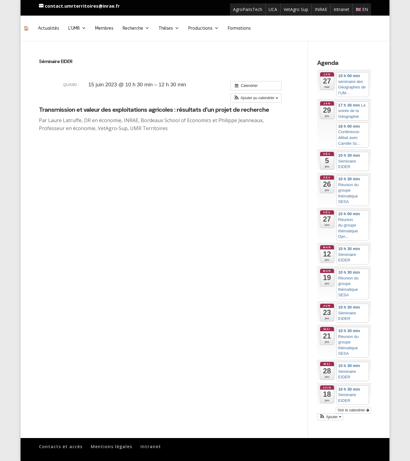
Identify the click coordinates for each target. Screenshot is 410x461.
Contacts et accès (60, 446)
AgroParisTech (247, 9)
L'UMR (77, 28)
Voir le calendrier (353, 410)
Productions (203, 28)
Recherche (136, 28)
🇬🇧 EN (362, 9)
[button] (256, 98)
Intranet (341, 9)
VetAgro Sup (296, 9)
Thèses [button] (169, 28)
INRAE (321, 9)
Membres (104, 28)
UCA (273, 9)
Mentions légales (111, 446)
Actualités (48, 28)
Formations (239, 28)
